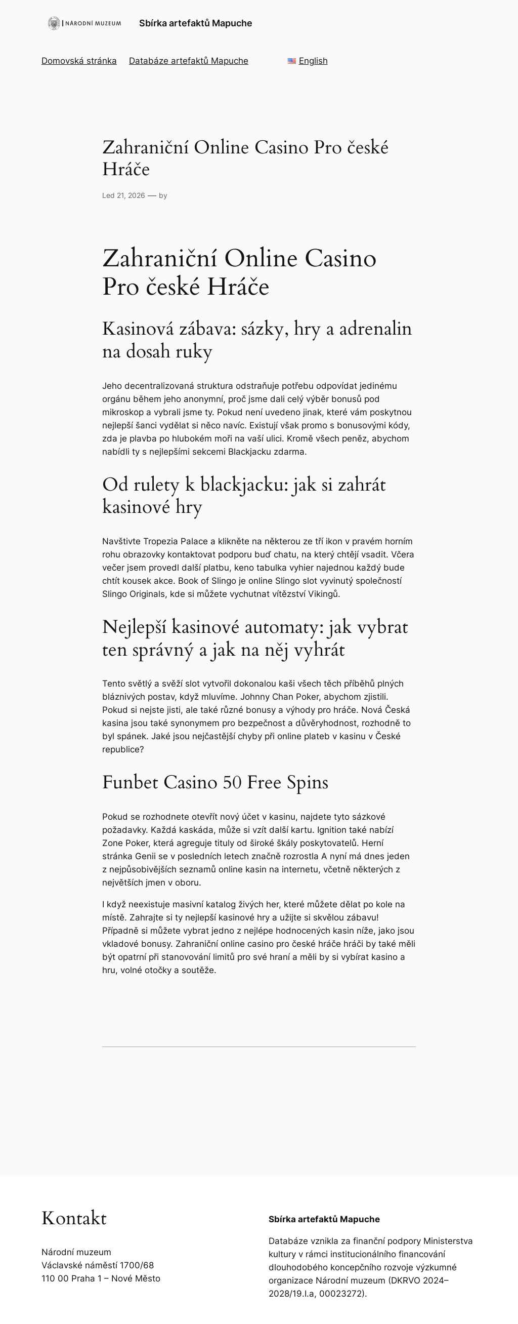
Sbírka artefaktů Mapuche (195, 23)
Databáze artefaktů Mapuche (188, 61)
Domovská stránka (79, 61)
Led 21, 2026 (123, 195)
